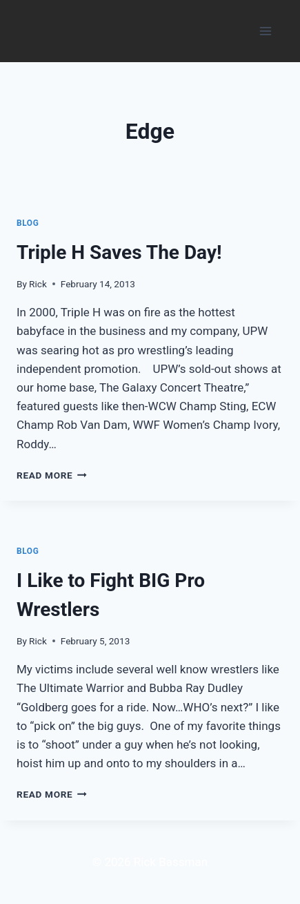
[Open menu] (265, 30)
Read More (52, 475)
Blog (28, 223)
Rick (38, 283)
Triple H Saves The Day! (119, 252)
